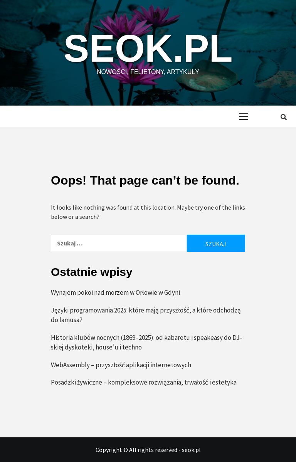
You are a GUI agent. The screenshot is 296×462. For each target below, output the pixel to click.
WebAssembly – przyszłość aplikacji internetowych (121, 365)
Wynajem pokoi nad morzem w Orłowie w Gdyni (115, 292)
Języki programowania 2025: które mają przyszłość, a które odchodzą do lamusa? (146, 315)
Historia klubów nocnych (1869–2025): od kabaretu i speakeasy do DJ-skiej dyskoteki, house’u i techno (146, 342)
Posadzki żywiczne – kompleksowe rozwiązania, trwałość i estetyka (144, 382)
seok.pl (148, 48)
